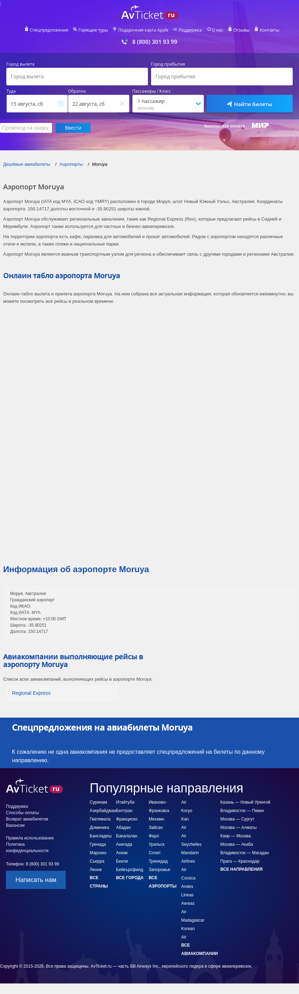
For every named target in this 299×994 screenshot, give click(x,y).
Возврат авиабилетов (27, 819)
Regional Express (31, 693)
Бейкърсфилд (129, 869)
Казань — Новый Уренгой (245, 802)
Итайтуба (125, 802)
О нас (218, 30)
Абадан (123, 827)
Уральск (156, 844)
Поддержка (190, 30)
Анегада (124, 844)
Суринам (98, 802)
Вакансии (15, 825)
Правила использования (30, 838)
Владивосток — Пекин (242, 810)
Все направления (241, 869)
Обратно (77, 91)
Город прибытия (168, 64)
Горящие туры (93, 30)
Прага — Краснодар (239, 861)
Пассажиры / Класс (151, 91)
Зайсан (156, 827)
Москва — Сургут (237, 819)
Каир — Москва (235, 835)
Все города (129, 877)
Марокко (98, 852)
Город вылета (20, 64)
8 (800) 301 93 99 (154, 42)
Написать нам (35, 879)
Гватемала (100, 819)
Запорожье (159, 869)
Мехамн (156, 819)
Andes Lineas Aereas (188, 895)
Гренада (98, 844)
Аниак (122, 852)
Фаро (154, 835)
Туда (11, 91)
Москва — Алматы (238, 827)
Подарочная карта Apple (143, 30)
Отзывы (242, 30)
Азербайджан (103, 810)
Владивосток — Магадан (244, 852)
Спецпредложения (47, 30)
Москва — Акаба (236, 844)
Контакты (270, 30)
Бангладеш (100, 835)
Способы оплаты (22, 812)
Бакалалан (126, 835)
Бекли (122, 861)
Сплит (155, 852)
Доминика (99, 827)
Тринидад (158, 861)
